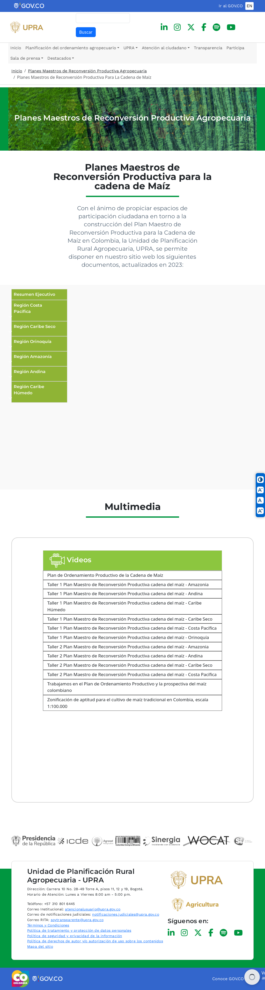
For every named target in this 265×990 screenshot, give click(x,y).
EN (249, 5)
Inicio (15, 47)
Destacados (59, 58)
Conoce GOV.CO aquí (233, 978)
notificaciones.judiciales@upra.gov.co (125, 914)
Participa (235, 47)
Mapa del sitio (40, 946)
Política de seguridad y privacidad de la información (74, 936)
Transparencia (208, 47)
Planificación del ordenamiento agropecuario (70, 47)
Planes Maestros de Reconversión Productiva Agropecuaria (87, 70)
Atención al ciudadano (164, 47)
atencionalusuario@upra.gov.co (92, 909)
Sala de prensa (25, 58)
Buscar (85, 32)
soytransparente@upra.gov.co (77, 920)
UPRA (129, 47)
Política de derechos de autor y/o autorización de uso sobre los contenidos (95, 941)
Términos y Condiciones (48, 925)
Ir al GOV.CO (231, 5)
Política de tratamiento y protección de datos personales (79, 930)
